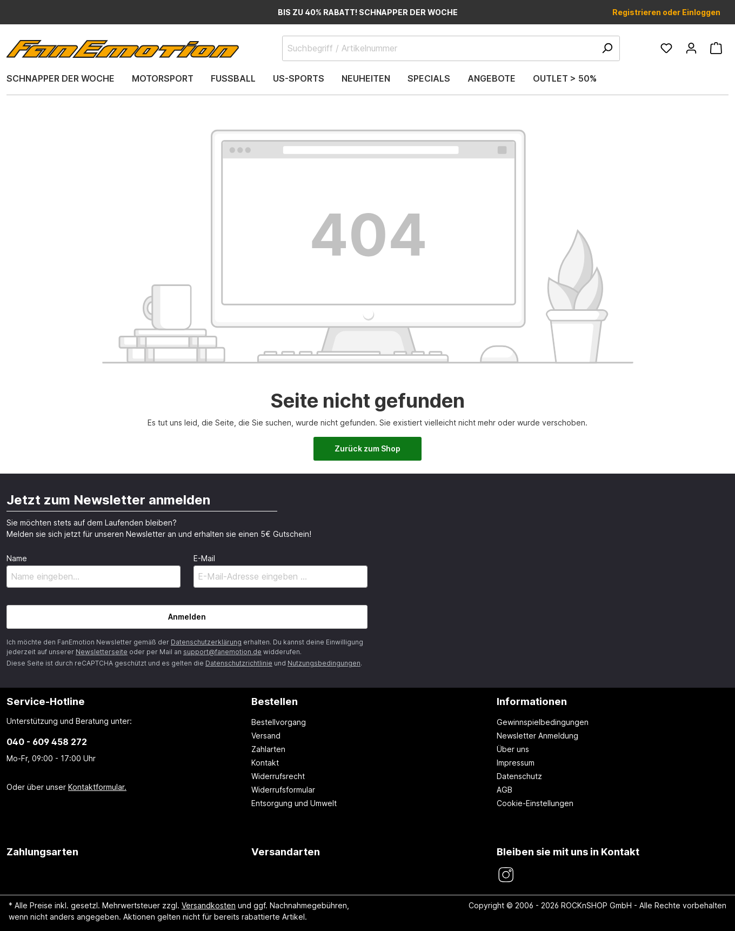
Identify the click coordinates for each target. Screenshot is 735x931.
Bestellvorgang (278, 722)
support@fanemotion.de (222, 652)
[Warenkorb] (716, 48)
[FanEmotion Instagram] (505, 875)
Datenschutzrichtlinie (238, 663)
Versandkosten (209, 905)
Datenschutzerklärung (206, 642)
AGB (504, 789)
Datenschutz (519, 776)
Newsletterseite (102, 652)
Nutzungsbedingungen (324, 663)
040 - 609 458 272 (46, 741)
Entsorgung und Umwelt (294, 803)
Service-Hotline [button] (45, 701)
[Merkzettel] (666, 48)
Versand (265, 735)
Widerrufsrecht (278, 776)
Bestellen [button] (274, 701)
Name (16, 558)
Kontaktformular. (97, 787)
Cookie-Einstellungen (535, 803)
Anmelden (187, 616)
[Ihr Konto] (691, 48)
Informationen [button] (532, 701)
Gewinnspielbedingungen (543, 722)
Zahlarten (268, 749)
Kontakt (265, 762)
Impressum (515, 762)
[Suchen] (606, 48)
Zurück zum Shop (367, 448)
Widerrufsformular (283, 789)
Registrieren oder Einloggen (666, 12)
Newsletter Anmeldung (537, 735)
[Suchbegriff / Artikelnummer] (451, 48)
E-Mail (204, 558)
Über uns (513, 749)
